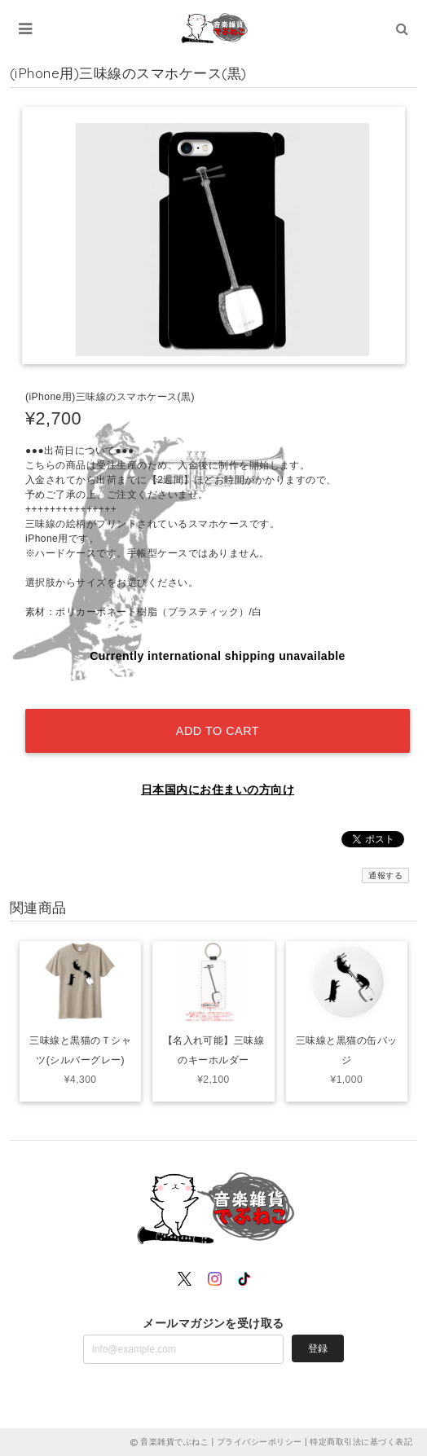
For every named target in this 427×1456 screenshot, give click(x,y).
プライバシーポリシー (259, 1441)
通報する (385, 875)
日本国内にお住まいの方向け (217, 789)
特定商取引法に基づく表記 (361, 1441)
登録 (318, 1348)
